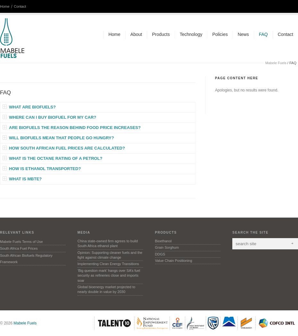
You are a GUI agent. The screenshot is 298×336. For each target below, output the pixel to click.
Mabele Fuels (275, 63)
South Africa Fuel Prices (18, 248)
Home (4, 6)
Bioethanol (163, 241)
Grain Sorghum (167, 247)
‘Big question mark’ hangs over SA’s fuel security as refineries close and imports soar (109, 275)
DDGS (160, 254)
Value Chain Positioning (173, 261)
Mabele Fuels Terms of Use (21, 242)
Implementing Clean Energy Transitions (108, 264)
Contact (20, 6)
